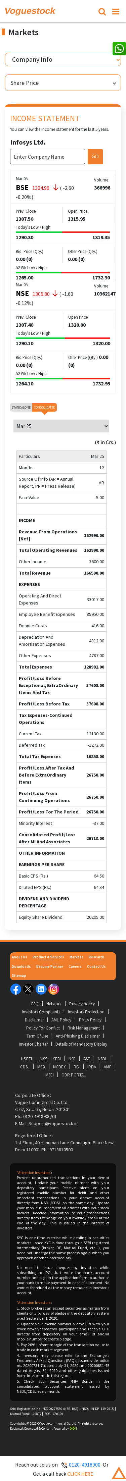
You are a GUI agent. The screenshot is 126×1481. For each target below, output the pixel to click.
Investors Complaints (41, 1012)
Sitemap (19, 975)
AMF (107, 1067)
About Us (19, 957)
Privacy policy (82, 1004)
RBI (77, 1067)
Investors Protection (86, 1012)
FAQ (35, 1004)
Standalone (21, 407)
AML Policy (61, 1020)
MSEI (49, 1075)
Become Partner (49, 966)
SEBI (57, 1059)
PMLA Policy (90, 1020)
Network (53, 1004)
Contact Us (96, 966)
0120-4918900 (84, 1464)
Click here (80, 1473)
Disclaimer (34, 1020)
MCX (41, 1067)
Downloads (21, 966)
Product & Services (48, 957)
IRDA (91, 1067)
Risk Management (84, 1028)
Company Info (32, 59)
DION (73, 1428)
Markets (76, 957)
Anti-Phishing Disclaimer (78, 1036)
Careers (75, 966)
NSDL (102, 1059)
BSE (86, 1059)
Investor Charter (33, 1044)
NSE (72, 1059)
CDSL (25, 1067)
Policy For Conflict (43, 1028)
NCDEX (59, 1067)
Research (96, 957)
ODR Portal (73, 1075)
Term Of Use (37, 1036)
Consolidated (44, 407)
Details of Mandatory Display (81, 1044)
